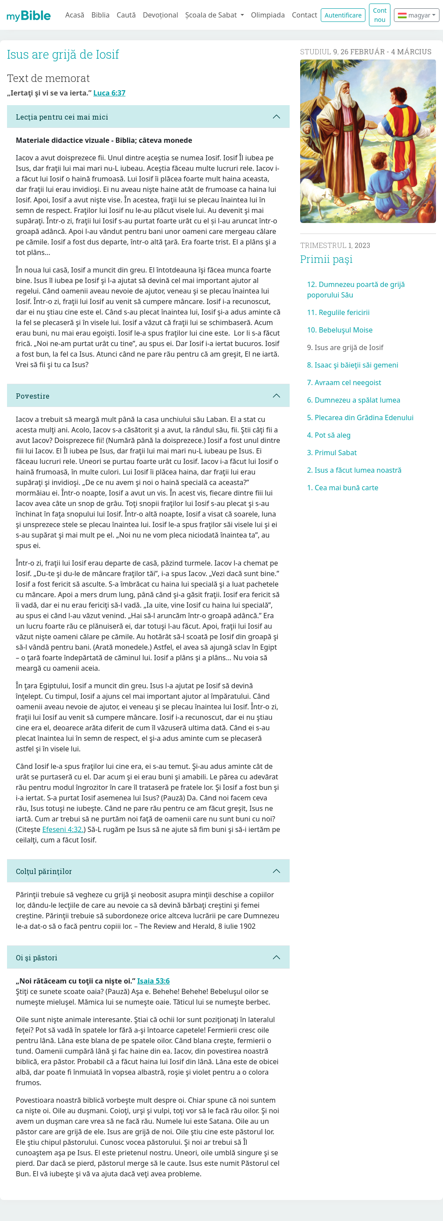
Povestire (33, 395)
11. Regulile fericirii (338, 312)
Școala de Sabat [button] (212, 15)
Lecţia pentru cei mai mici (62, 116)
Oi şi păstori (36, 957)
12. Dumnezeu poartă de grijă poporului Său (356, 290)
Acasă (75, 15)
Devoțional (160, 15)
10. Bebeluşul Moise (340, 330)
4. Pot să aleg (329, 435)
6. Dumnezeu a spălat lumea (353, 400)
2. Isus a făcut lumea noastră (354, 470)
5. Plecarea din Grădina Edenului (360, 417)
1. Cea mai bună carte (343, 487)
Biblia (101, 15)
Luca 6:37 (109, 93)
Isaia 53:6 (153, 981)
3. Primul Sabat (332, 452)
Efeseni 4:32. (62, 829)
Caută (126, 15)
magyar (414, 15)
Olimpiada (268, 15)
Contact (304, 15)
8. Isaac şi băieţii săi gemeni (352, 365)
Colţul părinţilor (44, 871)
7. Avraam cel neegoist (344, 382)
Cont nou (379, 15)
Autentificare (343, 15)
